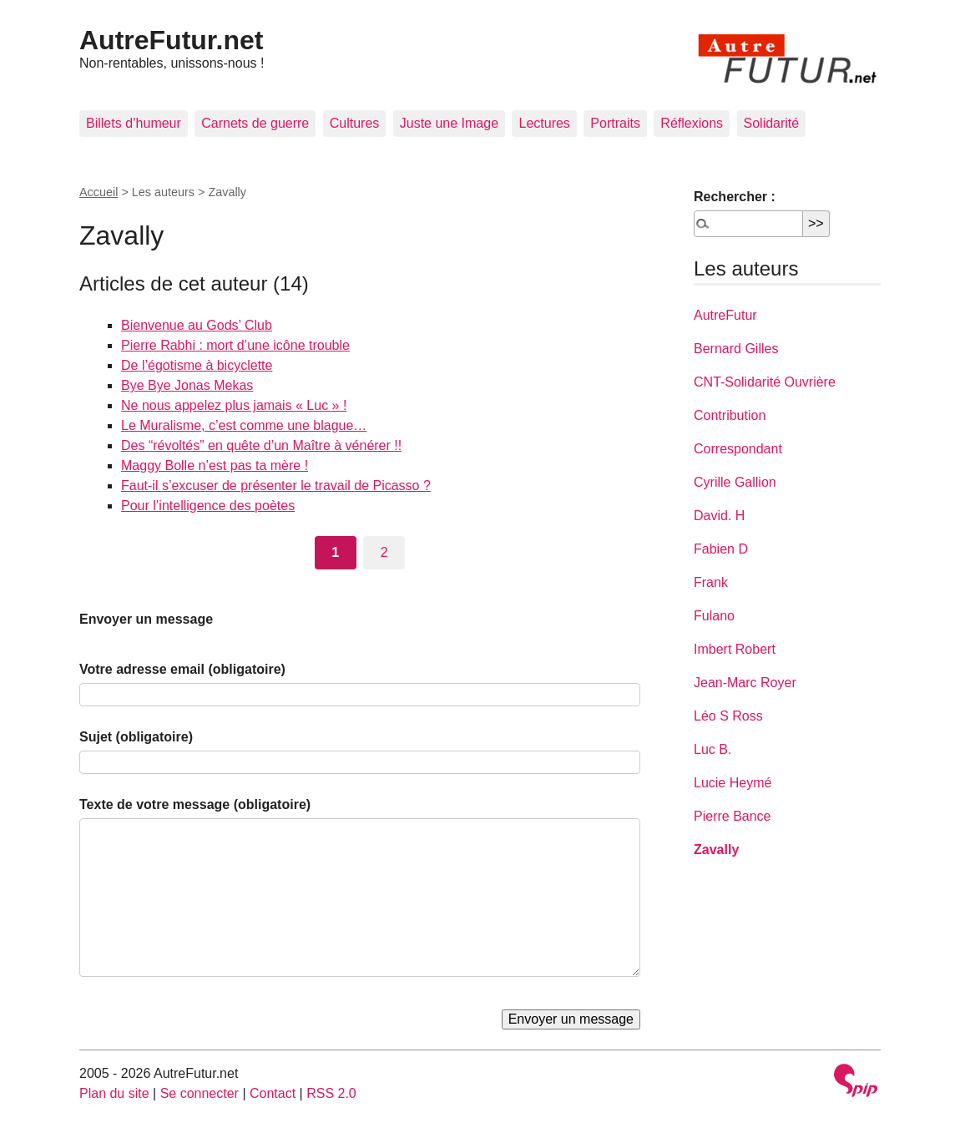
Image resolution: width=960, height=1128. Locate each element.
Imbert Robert (735, 649)
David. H (719, 515)
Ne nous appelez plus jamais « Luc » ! (233, 405)
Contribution (729, 415)
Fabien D (721, 549)
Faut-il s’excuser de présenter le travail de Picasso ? (276, 485)
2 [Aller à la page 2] (384, 552)
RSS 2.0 (331, 1093)
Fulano (714, 616)
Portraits (615, 123)
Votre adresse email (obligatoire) (182, 669)
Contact (273, 1093)
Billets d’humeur (133, 123)
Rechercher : (735, 197)
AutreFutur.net (171, 40)
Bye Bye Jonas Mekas (187, 385)
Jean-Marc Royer (745, 682)
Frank (711, 582)
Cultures (355, 123)
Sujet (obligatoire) (136, 737)
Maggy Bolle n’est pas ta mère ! (214, 465)
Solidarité (772, 123)
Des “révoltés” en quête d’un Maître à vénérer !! (261, 445)
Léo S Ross (728, 716)
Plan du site (114, 1093)
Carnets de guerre (255, 123)
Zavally (716, 849)
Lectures (543, 123)
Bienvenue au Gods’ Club (196, 325)
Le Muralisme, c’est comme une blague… (243, 425)
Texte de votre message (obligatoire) (195, 804)
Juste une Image (449, 123)
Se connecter (199, 1093)
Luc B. (712, 749)
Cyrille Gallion (735, 482)
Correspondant (738, 449)
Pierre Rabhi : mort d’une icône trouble (235, 345)
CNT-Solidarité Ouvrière (765, 382)
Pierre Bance (732, 816)
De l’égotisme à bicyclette (196, 365)
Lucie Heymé (732, 783)
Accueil (98, 192)
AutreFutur (725, 315)
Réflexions (691, 123)
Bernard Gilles (736, 348)
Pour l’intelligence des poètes (208, 505)
